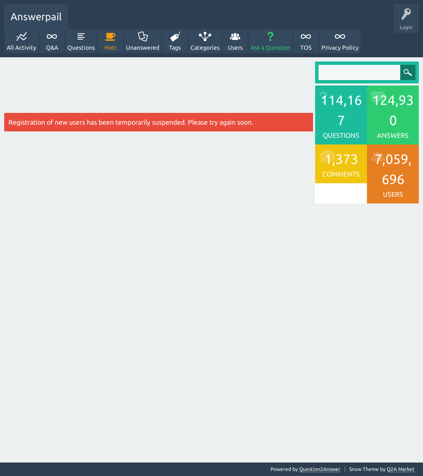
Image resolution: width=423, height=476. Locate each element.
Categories (205, 47)
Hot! (110, 47)
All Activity (21, 47)
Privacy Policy (340, 47)
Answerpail (36, 16)
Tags (175, 47)
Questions (81, 47)
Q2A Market (401, 469)
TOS (305, 47)
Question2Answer (319, 469)
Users (235, 47)
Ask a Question (270, 47)
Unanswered (142, 47)
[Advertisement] (158, 87)
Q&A (52, 47)
